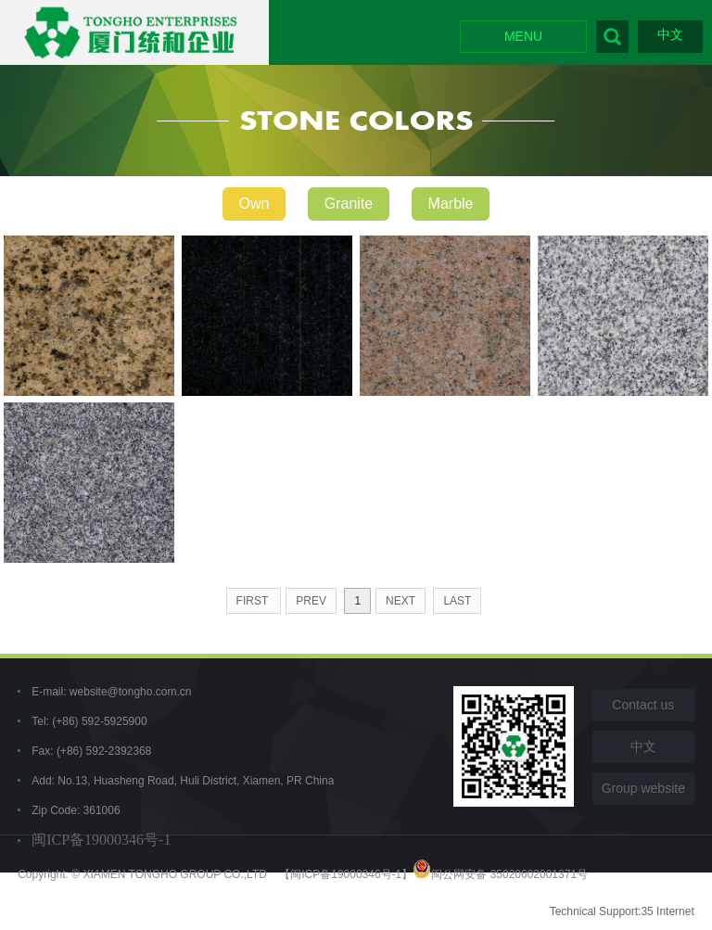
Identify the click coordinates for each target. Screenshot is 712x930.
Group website (643, 788)
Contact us (643, 704)
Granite (348, 203)
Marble (451, 203)
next (400, 600)
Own (254, 203)
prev (311, 600)
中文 (670, 34)
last (457, 600)
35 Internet (667, 911)
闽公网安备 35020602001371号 (500, 874)
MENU (523, 36)
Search (612, 36)
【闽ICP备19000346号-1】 (346, 874)
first (254, 600)
